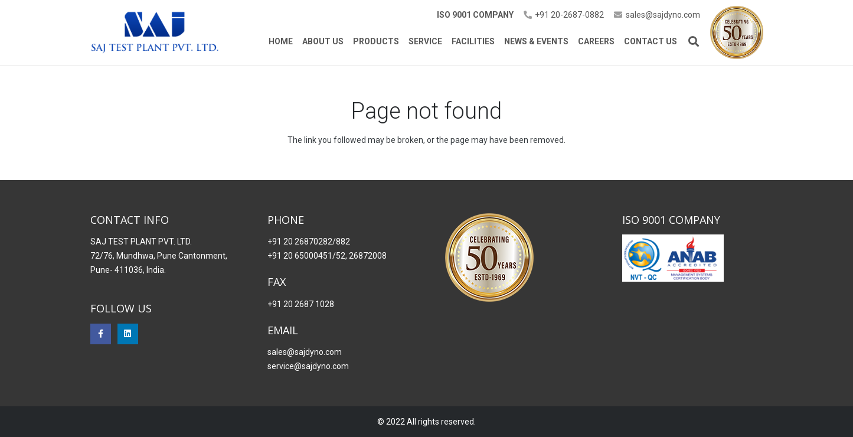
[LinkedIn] (127, 334)
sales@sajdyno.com (304, 352)
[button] (693, 41)
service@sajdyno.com (308, 366)
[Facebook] (100, 334)
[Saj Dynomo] (154, 33)
